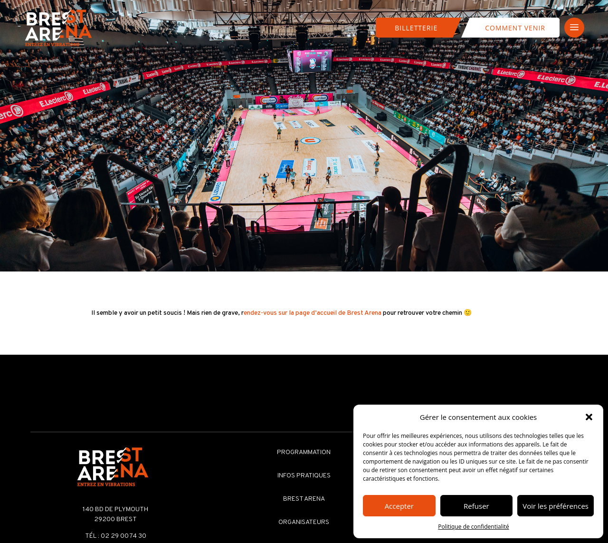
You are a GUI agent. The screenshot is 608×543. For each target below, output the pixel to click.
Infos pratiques (304, 476)
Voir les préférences (555, 506)
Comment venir (515, 27)
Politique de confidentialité (473, 527)
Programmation (304, 452)
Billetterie (416, 27)
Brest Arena (304, 499)
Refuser (476, 506)
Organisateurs (303, 522)
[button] (589, 417)
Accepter (399, 506)
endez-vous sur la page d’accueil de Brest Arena (312, 313)
